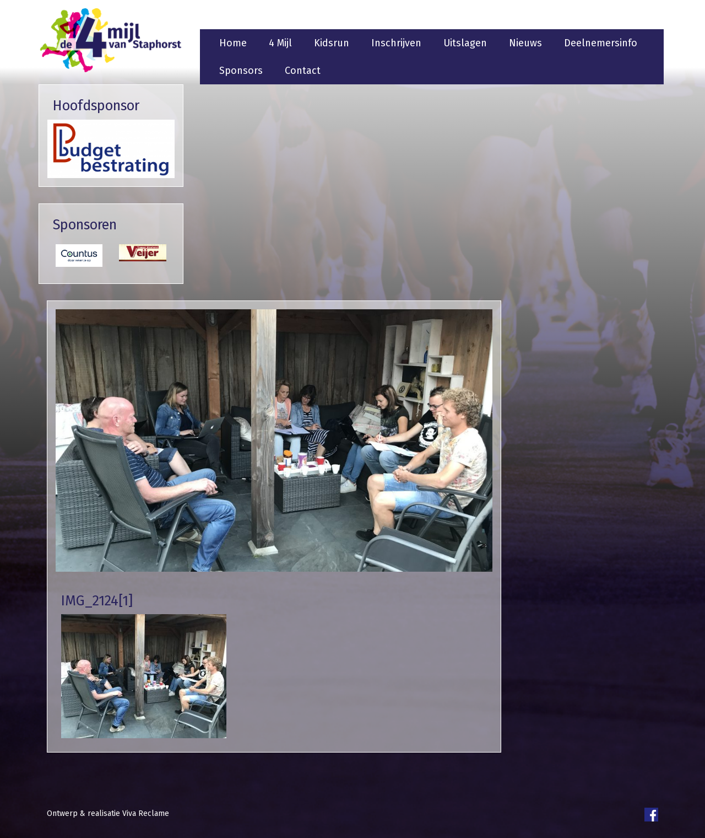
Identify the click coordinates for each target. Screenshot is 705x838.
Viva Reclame (145, 813)
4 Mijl (280, 43)
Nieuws (525, 43)
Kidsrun (331, 43)
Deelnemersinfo (600, 43)
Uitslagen (465, 43)
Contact (303, 71)
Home (233, 43)
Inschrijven (396, 43)
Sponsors (241, 71)
